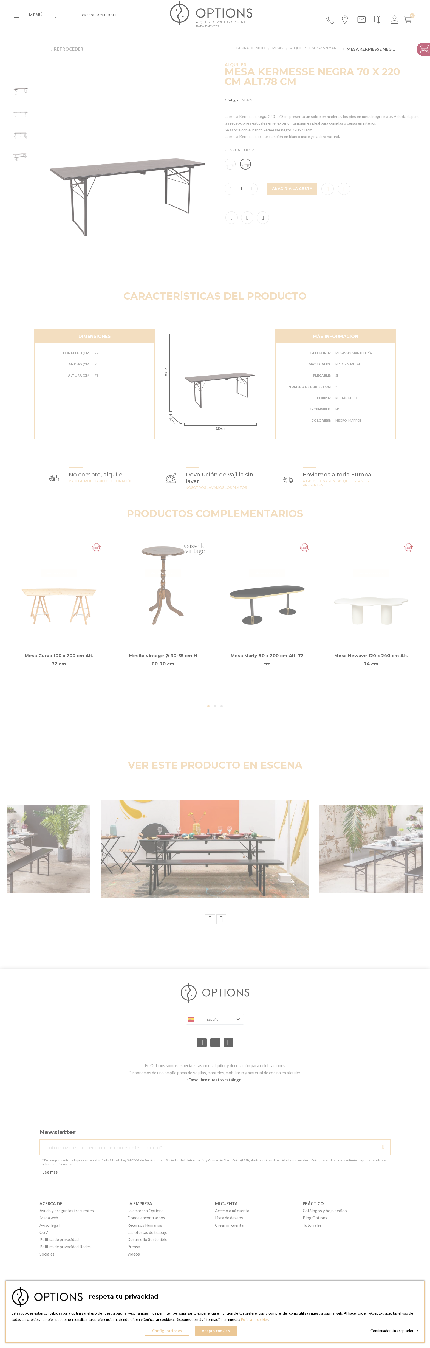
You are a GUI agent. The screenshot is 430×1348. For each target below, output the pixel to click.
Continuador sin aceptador (394, 1331)
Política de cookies (256, 1321)
